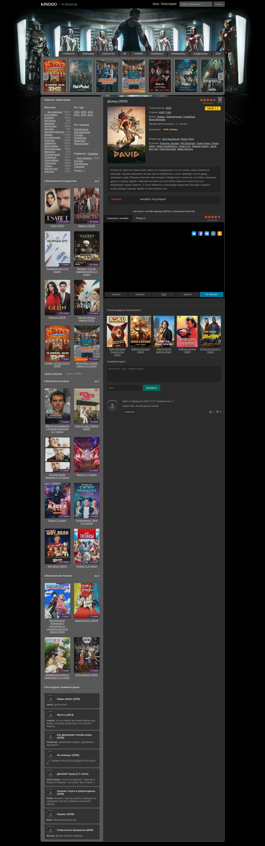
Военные (50, 123)
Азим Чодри (203, 143)
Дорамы (93, 153)
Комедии (50, 140)
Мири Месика (185, 149)
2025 (168, 108)
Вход (156, 3)
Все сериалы (84, 158)
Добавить (151, 387)
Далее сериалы (53, 373)
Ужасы (48, 165)
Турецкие (79, 166)
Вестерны (50, 120)
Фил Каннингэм (171, 139)
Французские (81, 143)
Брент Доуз (187, 139)
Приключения (174, 116)
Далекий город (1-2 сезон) (72, 773)
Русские (78, 135)
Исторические (52, 137)
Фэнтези (49, 171)
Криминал (50, 143)
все (97, 181)
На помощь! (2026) (68, 755)
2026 (77, 112)
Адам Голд (185, 146)
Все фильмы (55, 112)
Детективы (51, 126)
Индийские (80, 137)
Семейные (189, 116)
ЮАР (161, 112)
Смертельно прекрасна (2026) (75, 830)
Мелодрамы (51, 146)
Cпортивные (52, 160)
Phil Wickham (187, 143)
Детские (49, 129)
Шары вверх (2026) (68, 698)
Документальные (54, 131)
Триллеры (50, 163)
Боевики (49, 117)
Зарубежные (81, 129)
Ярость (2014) (65, 714)
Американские (82, 132)
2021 (90, 114)
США (168, 112)
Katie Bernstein (167, 149)
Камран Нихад (200, 146)
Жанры (80, 170)
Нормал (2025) (65, 814)
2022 (83, 114)
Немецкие (79, 140)
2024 (90, 112)
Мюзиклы (50, 151)
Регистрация (169, 3)
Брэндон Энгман (169, 143)
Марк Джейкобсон (167, 146)
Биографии (51, 114)
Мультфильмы (157, 119)
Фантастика (51, 168)
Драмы (161, 116)
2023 (77, 114)
